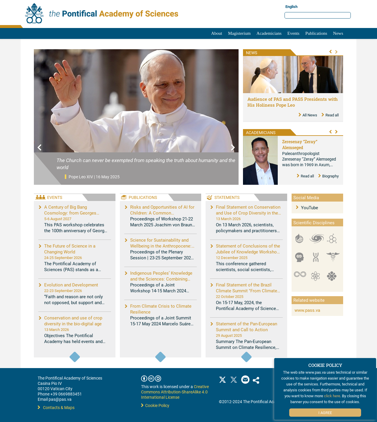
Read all (330, 115)
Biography (328, 176)
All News (308, 115)
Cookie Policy (155, 405)
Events (293, 33)
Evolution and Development (71, 285)
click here (332, 395)
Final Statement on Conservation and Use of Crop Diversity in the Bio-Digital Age (248, 213)
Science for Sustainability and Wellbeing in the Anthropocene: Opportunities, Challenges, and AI (162, 246)
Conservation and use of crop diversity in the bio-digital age (73, 321)
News (338, 33)
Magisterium (239, 33)
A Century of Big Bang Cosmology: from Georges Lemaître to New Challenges (72, 213)
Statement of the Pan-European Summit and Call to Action (246, 326)
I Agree (325, 412)
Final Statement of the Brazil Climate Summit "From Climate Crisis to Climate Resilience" (246, 290)
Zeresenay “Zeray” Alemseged (299, 144)
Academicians (269, 33)
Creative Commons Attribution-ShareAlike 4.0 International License (175, 392)
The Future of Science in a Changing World (69, 249)
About (216, 33)
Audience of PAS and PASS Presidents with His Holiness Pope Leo (292, 102)
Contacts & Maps (56, 407)
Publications (316, 33)
